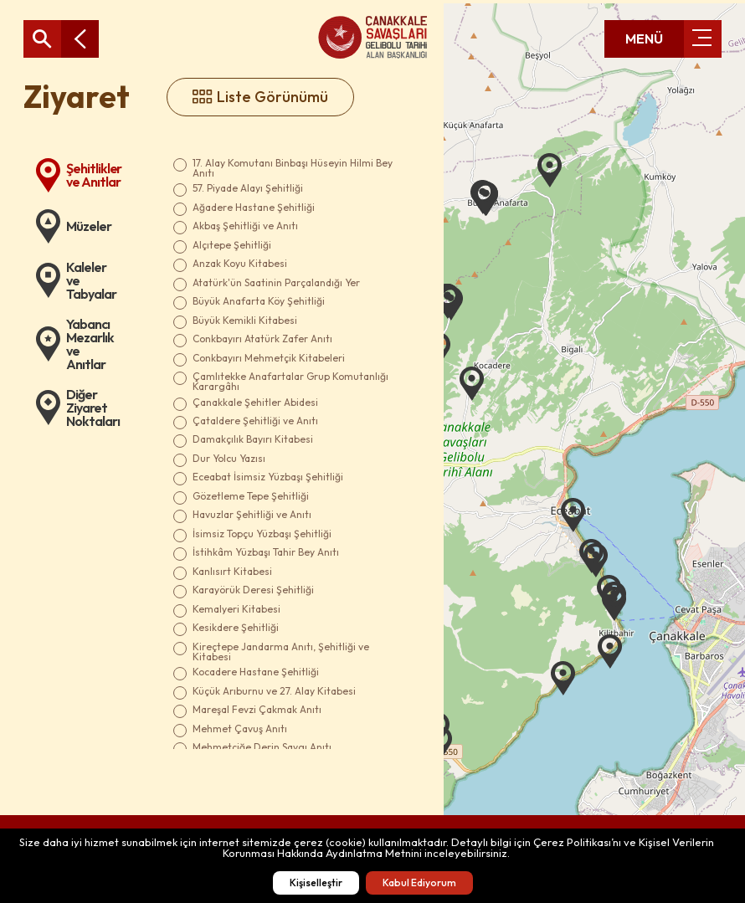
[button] (549, 170)
